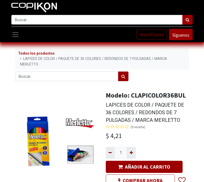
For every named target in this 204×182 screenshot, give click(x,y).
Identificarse (152, 34)
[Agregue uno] (131, 152)
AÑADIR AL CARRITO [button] (144, 167)
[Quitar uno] (110, 152)
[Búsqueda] (187, 20)
